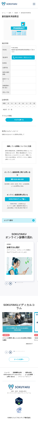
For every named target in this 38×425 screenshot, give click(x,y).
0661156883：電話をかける (23, 57)
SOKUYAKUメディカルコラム (12, 374)
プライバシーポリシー (24, 376)
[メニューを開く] (34, 4)
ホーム (4, 13)
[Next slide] (10, 283)
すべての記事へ (19, 359)
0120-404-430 (18, 179)
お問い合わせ (11, 376)
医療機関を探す (17, 372)
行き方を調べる (19, 120)
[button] (10, 352)
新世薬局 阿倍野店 (26, 13)
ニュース (7, 372)
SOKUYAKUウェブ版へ (17, 199)
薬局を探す (28, 372)
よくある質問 (29, 374)
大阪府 (16, 13)
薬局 (10, 13)
